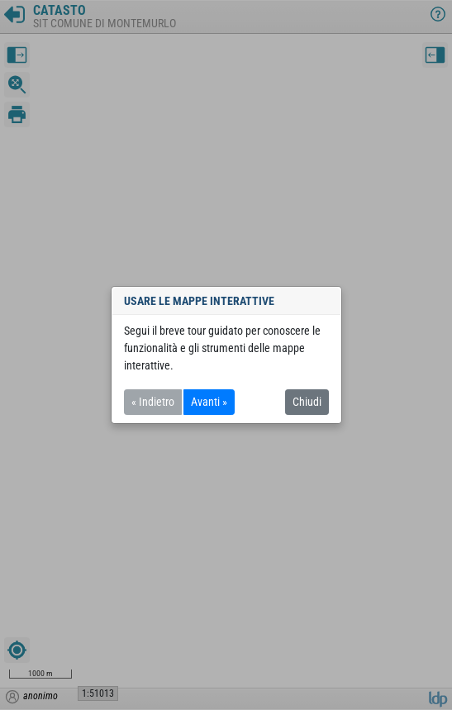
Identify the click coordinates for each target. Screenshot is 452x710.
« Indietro (152, 401)
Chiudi (307, 401)
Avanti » (209, 401)
